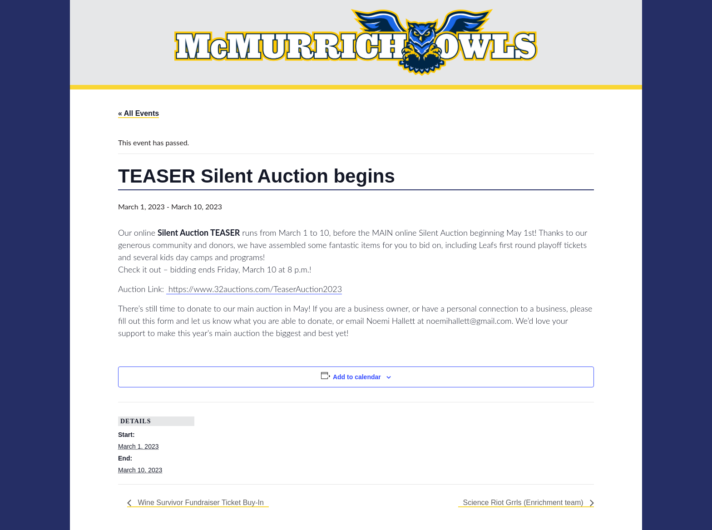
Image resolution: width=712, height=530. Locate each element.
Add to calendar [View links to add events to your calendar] (357, 377)
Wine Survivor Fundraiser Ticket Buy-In (200, 502)
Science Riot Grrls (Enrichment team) (524, 502)
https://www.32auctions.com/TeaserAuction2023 (254, 289)
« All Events (138, 113)
